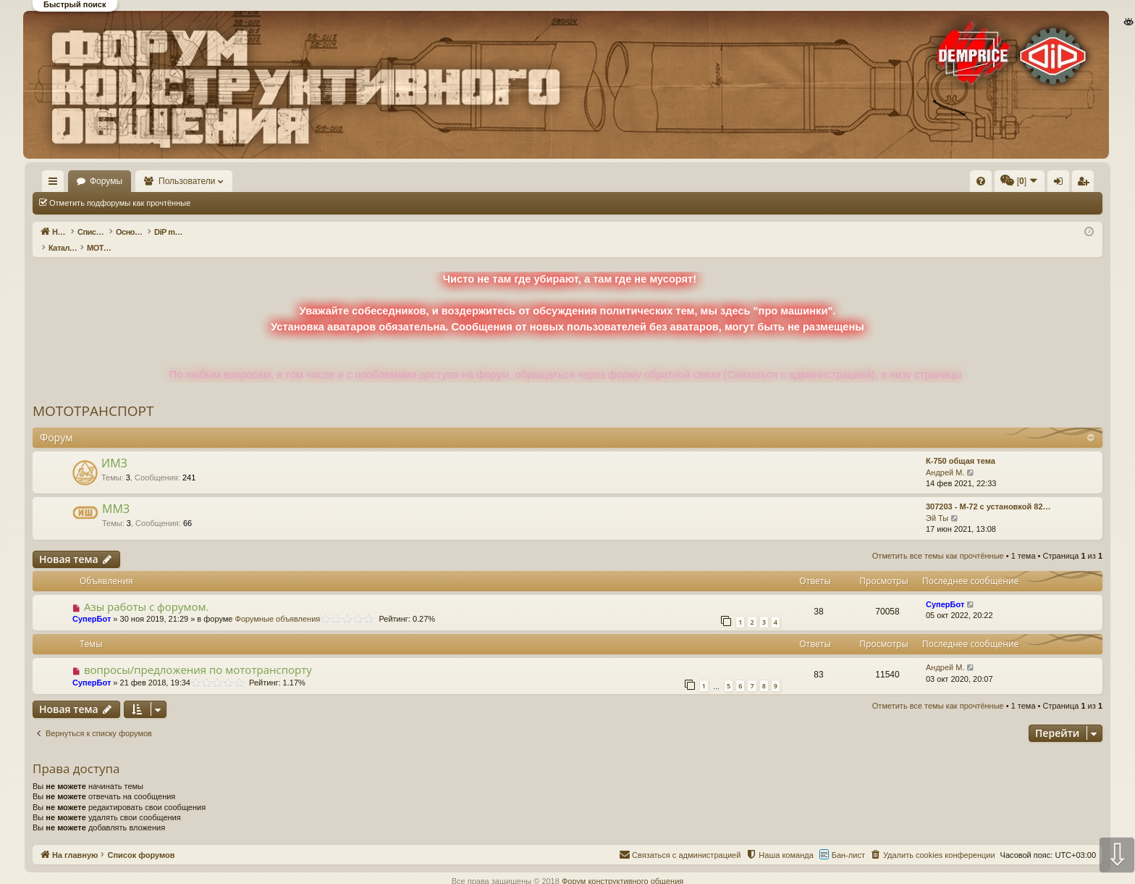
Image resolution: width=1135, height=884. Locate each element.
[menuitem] (763, 181)
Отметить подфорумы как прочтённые (119, 203)
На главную (74, 181)
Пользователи (229, 181)
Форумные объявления (278, 603)
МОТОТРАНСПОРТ (93, 395)
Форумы (148, 181)
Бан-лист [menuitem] (848, 839)
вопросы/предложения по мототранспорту (198, 654)
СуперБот (91, 603)
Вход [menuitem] (958, 184)
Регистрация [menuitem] (982, 184)
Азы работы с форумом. (146, 591)
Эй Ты (937, 503)
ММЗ (116, 493)
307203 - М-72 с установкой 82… (988, 491)
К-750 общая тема (960, 445)
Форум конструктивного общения (622, 866)
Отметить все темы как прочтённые (277, 203)
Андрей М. (945, 457)
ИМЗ (114, 448)
